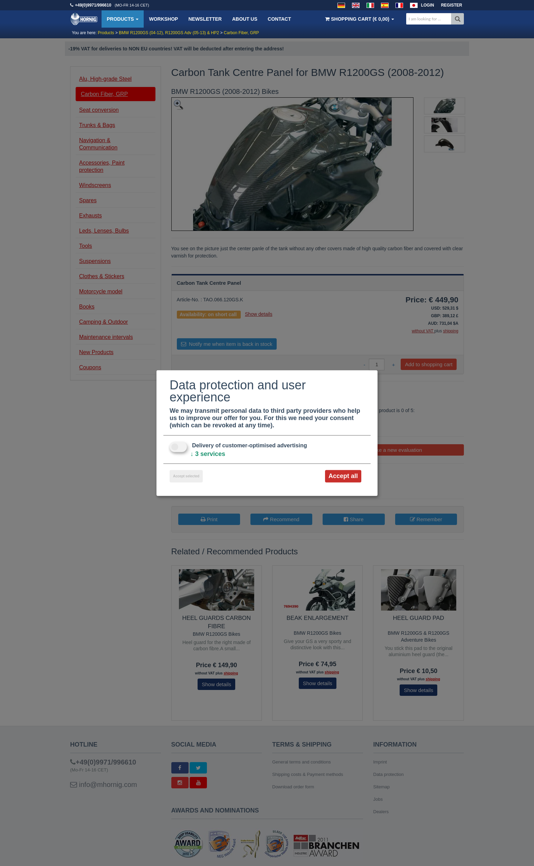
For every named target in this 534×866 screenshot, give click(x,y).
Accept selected (186, 476)
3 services (207, 453)
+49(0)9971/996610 (93, 5)
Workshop (163, 19)
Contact (279, 19)
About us (244, 19)
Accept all (343, 476)
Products (123, 19)
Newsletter (204, 19)
